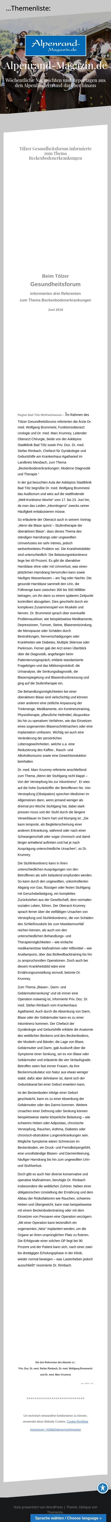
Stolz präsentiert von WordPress (38, 1507)
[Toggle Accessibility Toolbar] (102, 1488)
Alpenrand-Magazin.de (55, 65)
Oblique (85, 1507)
